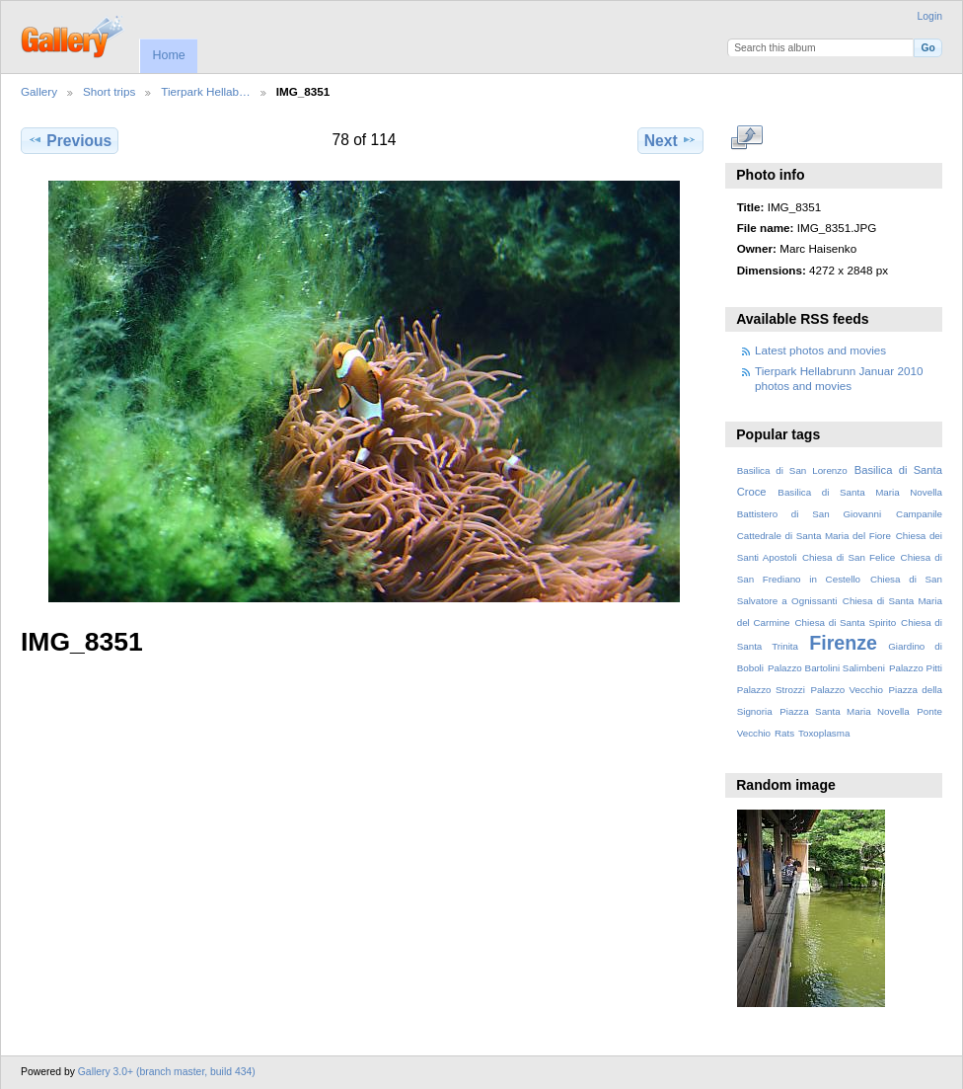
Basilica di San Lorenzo (792, 470)
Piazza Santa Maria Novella (844, 711)
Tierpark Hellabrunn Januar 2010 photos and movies (839, 377)
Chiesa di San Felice (848, 557)
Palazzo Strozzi (771, 689)
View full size (747, 138)
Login (930, 16)
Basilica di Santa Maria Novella (860, 492)
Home (168, 55)
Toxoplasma (824, 733)
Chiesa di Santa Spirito (845, 622)
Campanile (919, 513)
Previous (69, 140)
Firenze (843, 643)
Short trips (109, 91)
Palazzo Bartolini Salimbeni (826, 667)
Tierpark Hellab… (206, 91)
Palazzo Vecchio (846, 689)
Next (670, 140)
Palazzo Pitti (915, 667)
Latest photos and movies (820, 350)
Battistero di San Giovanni (809, 513)
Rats (784, 733)
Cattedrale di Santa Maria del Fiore (814, 535)
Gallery (39, 91)
